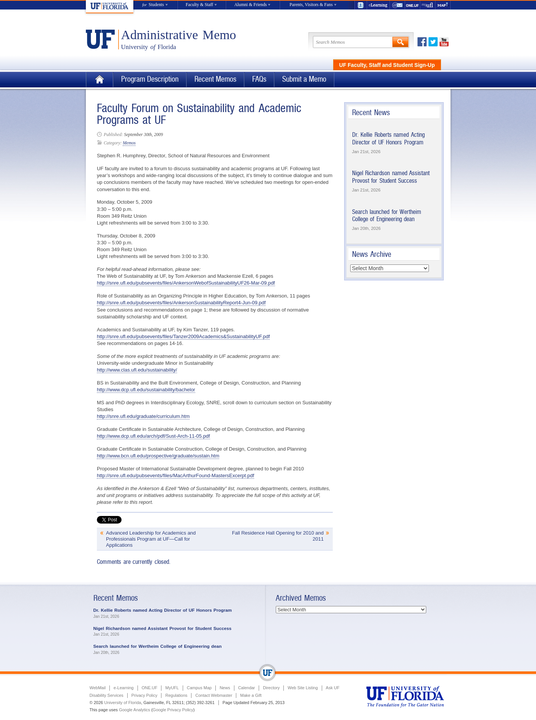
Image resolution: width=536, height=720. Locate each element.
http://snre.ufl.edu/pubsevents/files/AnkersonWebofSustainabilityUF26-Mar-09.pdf (186, 283)
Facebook (422, 41)
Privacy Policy (144, 695)
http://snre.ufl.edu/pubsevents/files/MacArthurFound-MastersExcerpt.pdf (175, 475)
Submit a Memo (304, 79)
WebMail (397, 5)
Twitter (433, 41)
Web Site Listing (303, 687)
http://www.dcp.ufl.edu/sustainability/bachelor (146, 389)
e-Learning (378, 5)
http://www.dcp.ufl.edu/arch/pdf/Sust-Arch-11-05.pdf (153, 436)
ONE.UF (412, 5)
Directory (271, 687)
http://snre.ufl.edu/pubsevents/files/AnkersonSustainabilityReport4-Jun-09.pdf (181, 302)
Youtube (444, 41)
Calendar (246, 687)
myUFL (427, 5)
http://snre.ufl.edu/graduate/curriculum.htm (143, 416)
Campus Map (199, 687)
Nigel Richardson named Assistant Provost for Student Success (391, 176)
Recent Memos (215, 79)
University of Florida (122, 702)
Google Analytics (134, 709)
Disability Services (106, 695)
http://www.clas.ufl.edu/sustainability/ (137, 370)
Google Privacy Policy (173, 709)
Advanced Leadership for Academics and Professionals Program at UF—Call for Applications (151, 539)
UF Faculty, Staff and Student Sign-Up (387, 65)
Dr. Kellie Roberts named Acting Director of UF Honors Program (388, 138)
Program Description (150, 79)
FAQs (259, 79)
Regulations (176, 695)
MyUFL (172, 687)
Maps (443, 5)
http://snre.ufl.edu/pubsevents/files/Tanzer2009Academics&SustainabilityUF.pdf (183, 336)
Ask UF (333, 687)
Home (99, 79)
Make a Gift (250, 695)
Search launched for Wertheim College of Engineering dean (387, 215)
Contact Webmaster (213, 695)
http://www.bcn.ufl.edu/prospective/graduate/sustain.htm (158, 456)
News (225, 687)
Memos (129, 143)
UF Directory (360, 5)
